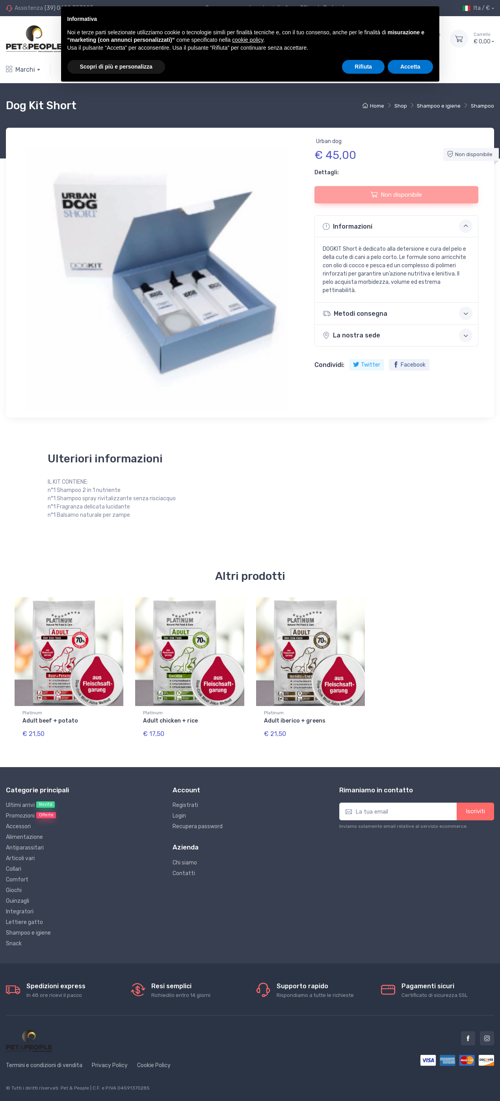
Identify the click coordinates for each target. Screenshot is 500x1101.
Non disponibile (396, 194)
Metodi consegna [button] (397, 313)
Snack (14, 943)
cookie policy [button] (247, 40)
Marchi (20, 69)
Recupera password (198, 826)
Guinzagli (17, 901)
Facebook (409, 364)
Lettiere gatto (24, 922)
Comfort (17, 879)
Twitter (366, 364)
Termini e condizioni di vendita (44, 1065)
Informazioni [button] (397, 226)
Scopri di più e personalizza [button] (116, 66)
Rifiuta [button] (363, 66)
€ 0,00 (484, 38)
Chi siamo (185, 862)
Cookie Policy (154, 1065)
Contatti (184, 873)
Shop (400, 106)
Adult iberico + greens (294, 720)
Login (179, 815)
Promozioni (31, 815)
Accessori (18, 826)
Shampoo (482, 106)
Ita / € (476, 8)
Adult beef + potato (50, 720)
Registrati (185, 805)
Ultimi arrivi (30, 805)
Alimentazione (24, 837)
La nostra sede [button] (397, 335)
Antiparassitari (25, 847)
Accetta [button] (410, 66)
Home (373, 106)
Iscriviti (475, 811)
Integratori (19, 911)
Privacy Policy (110, 1065)
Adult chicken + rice (170, 720)
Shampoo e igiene (439, 106)
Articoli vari (20, 858)
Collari (13, 869)
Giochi (14, 890)
